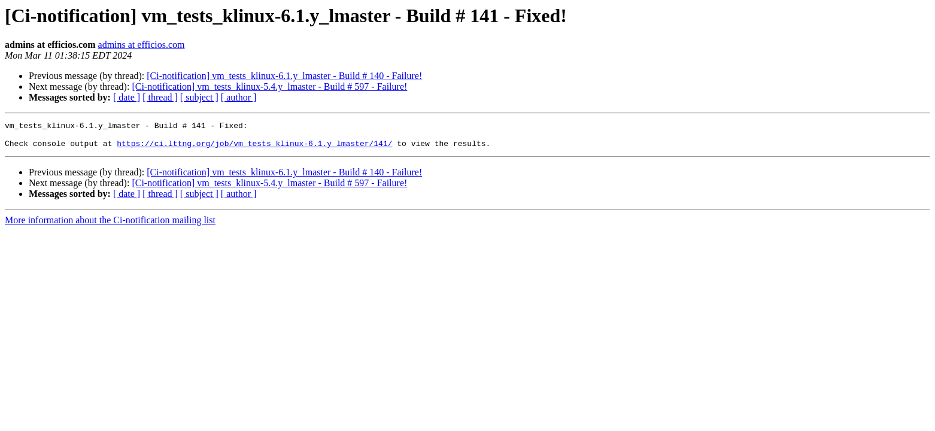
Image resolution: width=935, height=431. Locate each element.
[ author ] (239, 97)
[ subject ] (199, 97)
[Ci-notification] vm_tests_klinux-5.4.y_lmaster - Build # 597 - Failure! (269, 86)
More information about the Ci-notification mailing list (110, 225)
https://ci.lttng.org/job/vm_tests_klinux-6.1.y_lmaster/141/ (254, 148)
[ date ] (126, 97)
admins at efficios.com (141, 45)
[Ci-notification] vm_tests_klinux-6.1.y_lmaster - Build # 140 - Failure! (284, 76)
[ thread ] (160, 97)
